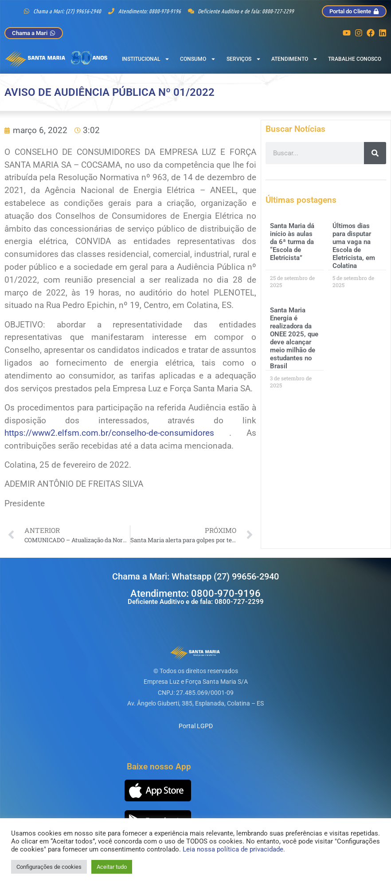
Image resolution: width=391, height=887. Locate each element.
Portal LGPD (196, 725)
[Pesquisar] (375, 153)
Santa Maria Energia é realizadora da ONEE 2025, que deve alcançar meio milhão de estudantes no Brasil (294, 338)
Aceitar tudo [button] (112, 866)
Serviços (244, 59)
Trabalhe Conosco (354, 59)
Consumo (198, 59)
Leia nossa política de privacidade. (234, 849)
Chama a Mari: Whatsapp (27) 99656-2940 (195, 576)
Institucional (146, 59)
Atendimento (294, 59)
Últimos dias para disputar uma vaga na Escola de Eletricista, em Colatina (353, 246)
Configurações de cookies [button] (49, 866)
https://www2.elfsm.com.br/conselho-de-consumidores (109, 433)
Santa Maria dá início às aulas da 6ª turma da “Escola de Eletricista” (292, 242)
